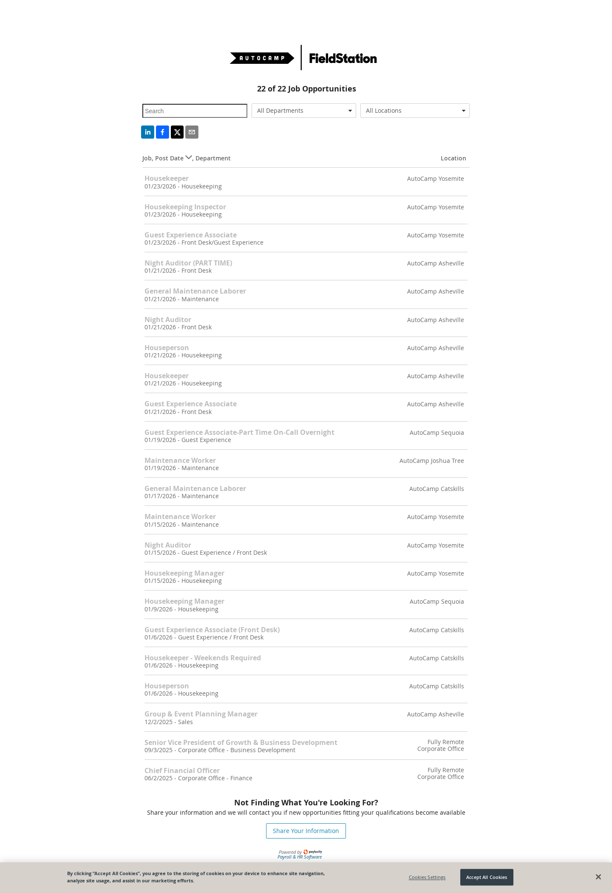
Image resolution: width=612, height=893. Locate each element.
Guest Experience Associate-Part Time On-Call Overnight (239, 432)
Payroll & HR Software (300, 856)
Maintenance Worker (180, 460)
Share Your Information (306, 831)
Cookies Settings (427, 877)
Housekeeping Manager (184, 573)
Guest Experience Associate (190, 235)
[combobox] (304, 110)
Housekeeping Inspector (185, 206)
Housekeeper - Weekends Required (202, 657)
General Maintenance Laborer (195, 291)
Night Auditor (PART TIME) (188, 263)
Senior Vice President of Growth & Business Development (240, 742)
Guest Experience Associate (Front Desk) (212, 629)
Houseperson (166, 347)
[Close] (598, 876)
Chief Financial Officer (182, 770)
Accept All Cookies (486, 877)
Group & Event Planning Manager (201, 714)
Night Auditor (167, 319)
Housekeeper (166, 178)
